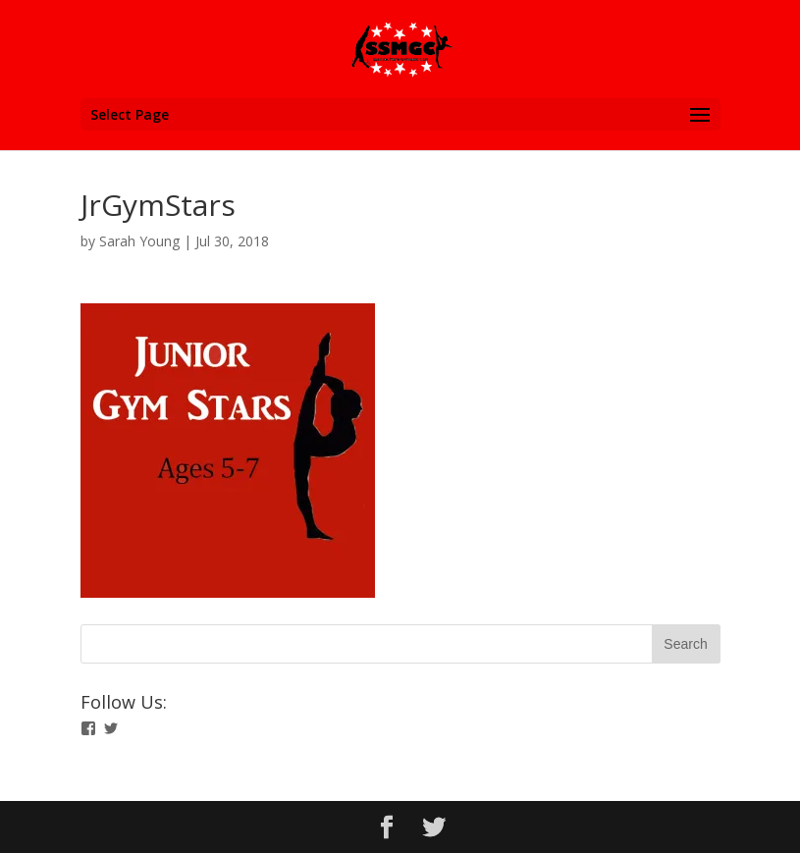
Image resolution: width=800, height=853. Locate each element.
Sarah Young (139, 241)
